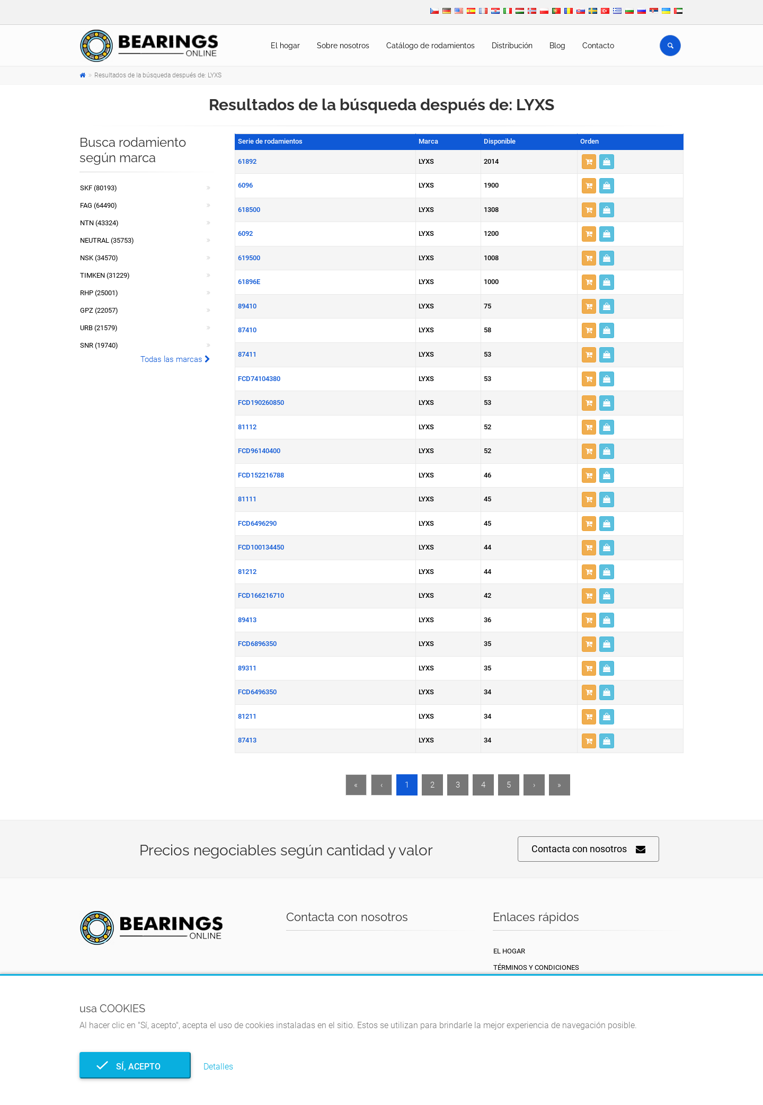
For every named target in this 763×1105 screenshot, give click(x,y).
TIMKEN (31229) (105, 275)
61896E (249, 282)
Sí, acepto (135, 1067)
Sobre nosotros (343, 45)
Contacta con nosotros (588, 849)
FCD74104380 (259, 379)
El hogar (285, 45)
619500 (249, 258)
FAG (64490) (98, 205)
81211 (247, 716)
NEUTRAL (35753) (107, 240)
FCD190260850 (261, 402)
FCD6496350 (257, 692)
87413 (247, 740)
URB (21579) (99, 328)
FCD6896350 (257, 644)
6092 (245, 233)
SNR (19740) (99, 345)
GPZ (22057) (99, 310)
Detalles (218, 1067)
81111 (247, 499)
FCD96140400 (259, 451)
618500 (249, 210)
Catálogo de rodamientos (430, 45)
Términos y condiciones (536, 967)
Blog (557, 45)
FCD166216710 (261, 595)
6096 (245, 185)
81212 (247, 572)
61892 (247, 161)
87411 (247, 354)
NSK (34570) (99, 258)
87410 (247, 330)
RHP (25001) (99, 293)
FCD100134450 (261, 547)
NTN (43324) (99, 223)
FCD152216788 (261, 475)
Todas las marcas (175, 359)
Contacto (598, 45)
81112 (247, 427)
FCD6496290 (257, 523)
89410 (247, 306)
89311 (247, 668)
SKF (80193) (98, 188)
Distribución (512, 45)
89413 (247, 620)
